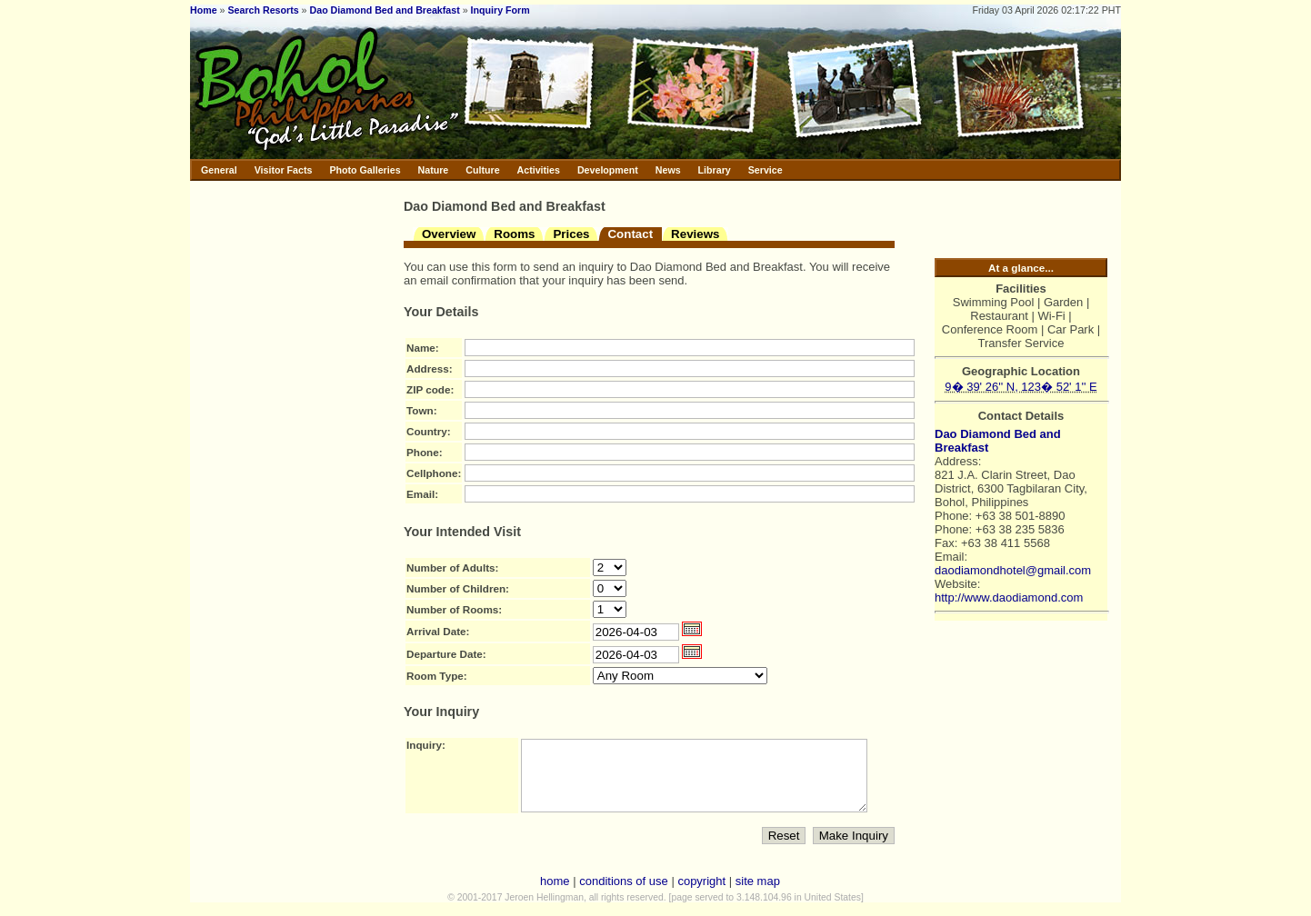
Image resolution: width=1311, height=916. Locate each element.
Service (765, 169)
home (555, 894)
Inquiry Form (500, 10)
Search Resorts (262, 10)
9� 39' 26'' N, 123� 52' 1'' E (1020, 386)
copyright (701, 894)
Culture (482, 169)
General (219, 169)
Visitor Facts (284, 169)
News (668, 169)
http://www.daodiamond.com (1009, 597)
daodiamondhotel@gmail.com (1013, 570)
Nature (433, 169)
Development (607, 169)
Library (714, 169)
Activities (538, 169)
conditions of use (623, 894)
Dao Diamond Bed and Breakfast (385, 10)
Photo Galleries (364, 169)
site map (758, 894)
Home (203, 10)
